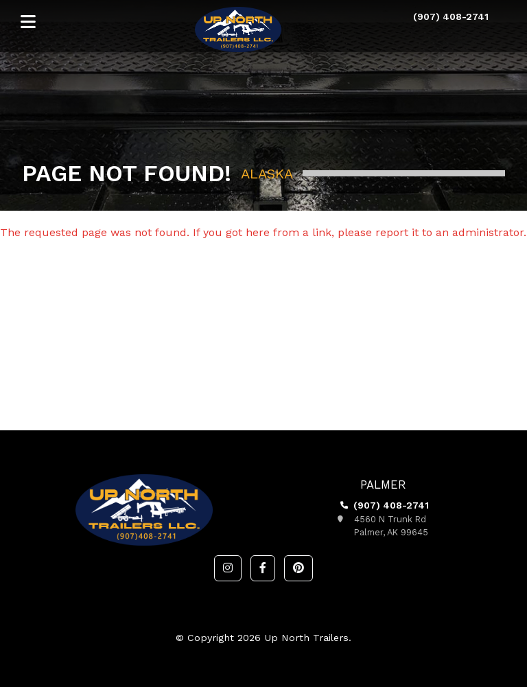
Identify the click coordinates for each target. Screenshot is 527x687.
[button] (228, 568)
